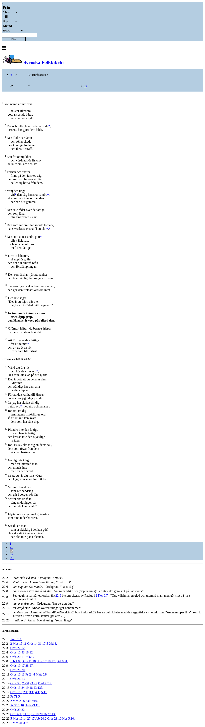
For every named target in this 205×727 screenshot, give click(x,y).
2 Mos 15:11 (18, 643)
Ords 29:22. (17, 709)
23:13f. (38, 687)
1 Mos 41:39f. (19, 723)
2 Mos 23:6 (17, 701)
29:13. (53, 643)
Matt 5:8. (42, 674)
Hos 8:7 (41, 661)
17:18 (34, 714)
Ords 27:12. (17, 648)
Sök (13, 39)
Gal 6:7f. (62, 661)
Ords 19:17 (17, 665)
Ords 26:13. (17, 679)
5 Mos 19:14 (18, 718)
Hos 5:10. (68, 718)
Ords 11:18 (28, 661)
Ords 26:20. (17, 670)
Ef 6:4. (29, 656)
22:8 (58, 595)
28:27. (29, 665)
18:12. (29, 652)
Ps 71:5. (15, 696)
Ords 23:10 (54, 718)
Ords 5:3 (15, 683)
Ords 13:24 (17, 687)
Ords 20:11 (17, 656)
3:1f (31, 692)
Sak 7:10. (32, 701)
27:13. (51, 714)
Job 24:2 (40, 718)
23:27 (33, 683)
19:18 (29, 687)
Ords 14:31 (34, 643)
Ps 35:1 (15, 705)
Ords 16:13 (17, 674)
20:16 (43, 714)
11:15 (26, 714)
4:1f (37, 692)
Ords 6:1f (16, 714)
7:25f (25, 683)
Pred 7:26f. (45, 683)
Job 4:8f (15, 661)
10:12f (51, 661)
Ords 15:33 (17, 652)
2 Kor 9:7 (101, 595)
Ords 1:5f (16, 692)
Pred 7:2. (16, 639)
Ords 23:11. (32, 705)
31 (12, 558)
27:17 (30, 718)
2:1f (25, 692)
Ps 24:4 (30, 674)
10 (22, 705)
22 (11, 551)
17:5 (45, 643)
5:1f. (44, 692)
